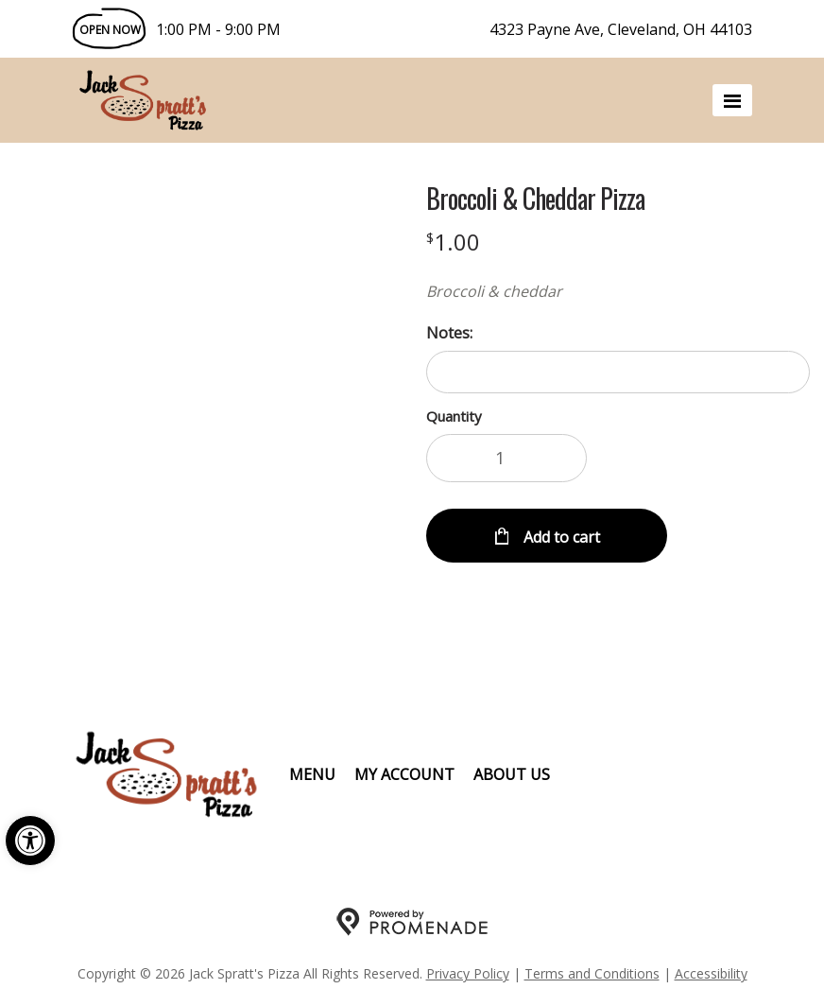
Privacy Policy (467, 973)
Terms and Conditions (592, 973)
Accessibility (711, 973)
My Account (404, 774)
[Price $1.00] (453, 241)
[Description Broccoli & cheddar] (618, 291)
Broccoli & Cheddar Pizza (535, 198)
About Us (511, 774)
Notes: (449, 332)
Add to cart (560, 537)
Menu (312, 774)
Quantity (454, 416)
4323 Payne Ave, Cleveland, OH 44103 (620, 29)
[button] (30, 840)
